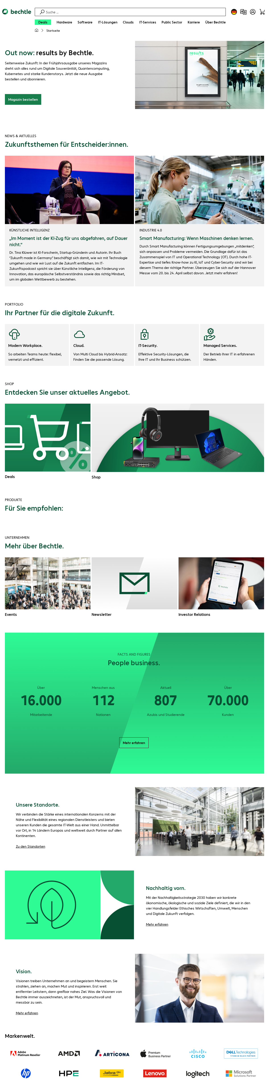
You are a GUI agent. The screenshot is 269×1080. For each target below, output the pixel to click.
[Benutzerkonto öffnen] (253, 12)
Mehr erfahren (134, 743)
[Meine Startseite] (36, 30)
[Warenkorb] (262, 12)
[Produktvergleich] (243, 12)
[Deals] (43, 22)
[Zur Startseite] (16, 22)
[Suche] (135, 12)
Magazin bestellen (23, 100)
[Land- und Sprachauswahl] (234, 12)
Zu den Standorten (30, 847)
